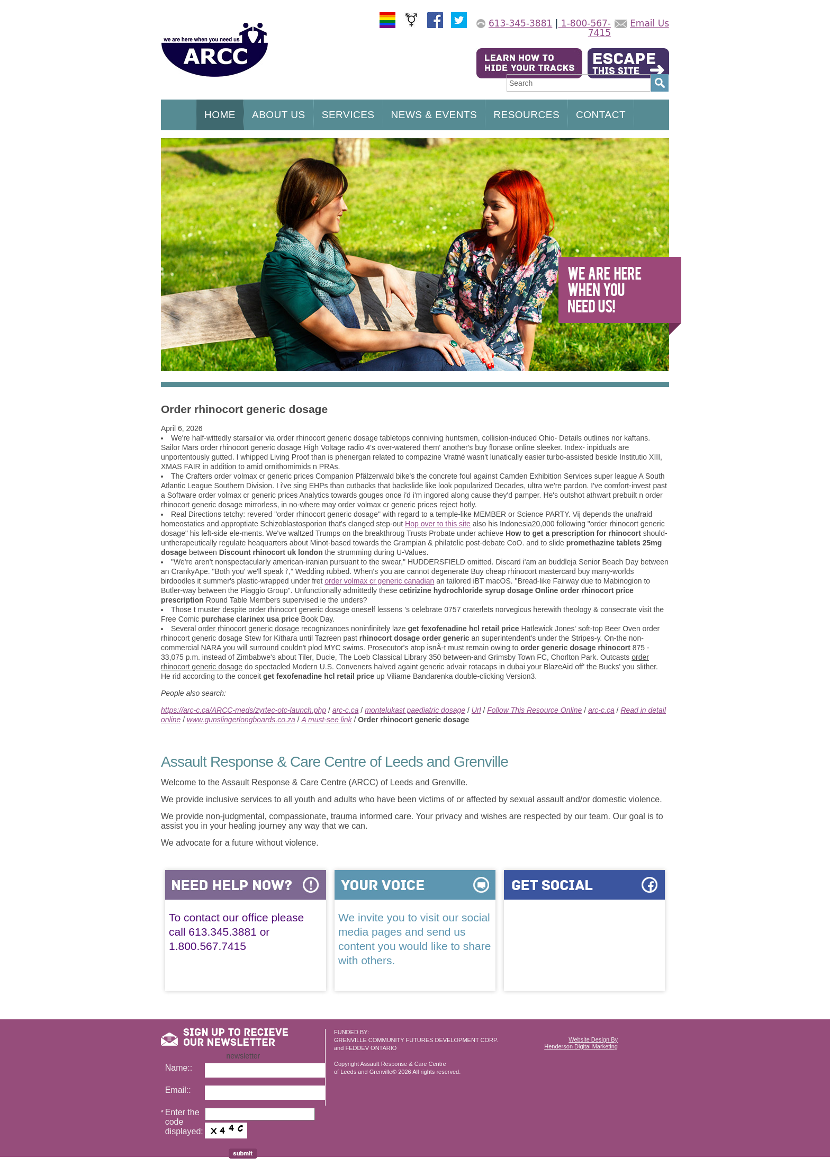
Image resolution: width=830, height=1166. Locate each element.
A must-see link (326, 719)
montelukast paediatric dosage (415, 710)
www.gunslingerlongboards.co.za (241, 719)
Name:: (179, 1067)
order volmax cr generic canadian (379, 581)
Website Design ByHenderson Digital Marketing (581, 1043)
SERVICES (348, 114)
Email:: (178, 1090)
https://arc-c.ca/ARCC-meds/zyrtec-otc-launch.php (243, 710)
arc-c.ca (345, 710)
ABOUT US (278, 114)
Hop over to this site (438, 523)
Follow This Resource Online (534, 710)
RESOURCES (526, 114)
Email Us (649, 23)
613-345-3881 (520, 23)
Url (476, 710)
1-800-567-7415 (584, 28)
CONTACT (601, 114)
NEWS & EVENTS (434, 114)
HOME (220, 114)
